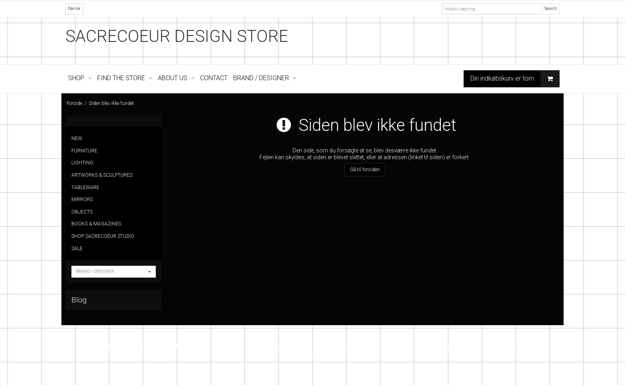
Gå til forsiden (365, 169)
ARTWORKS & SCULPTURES (101, 175)
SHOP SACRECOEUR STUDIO (102, 236)
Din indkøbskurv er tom (514, 79)
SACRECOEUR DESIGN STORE (176, 36)
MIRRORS (82, 199)
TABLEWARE (85, 187)
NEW (76, 138)
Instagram (312, 355)
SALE (77, 248)
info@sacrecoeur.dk (499, 346)
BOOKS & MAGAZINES (96, 224)
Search (550, 8)
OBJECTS (81, 212)
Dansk (74, 8)
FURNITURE (84, 151)
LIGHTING (82, 163)
